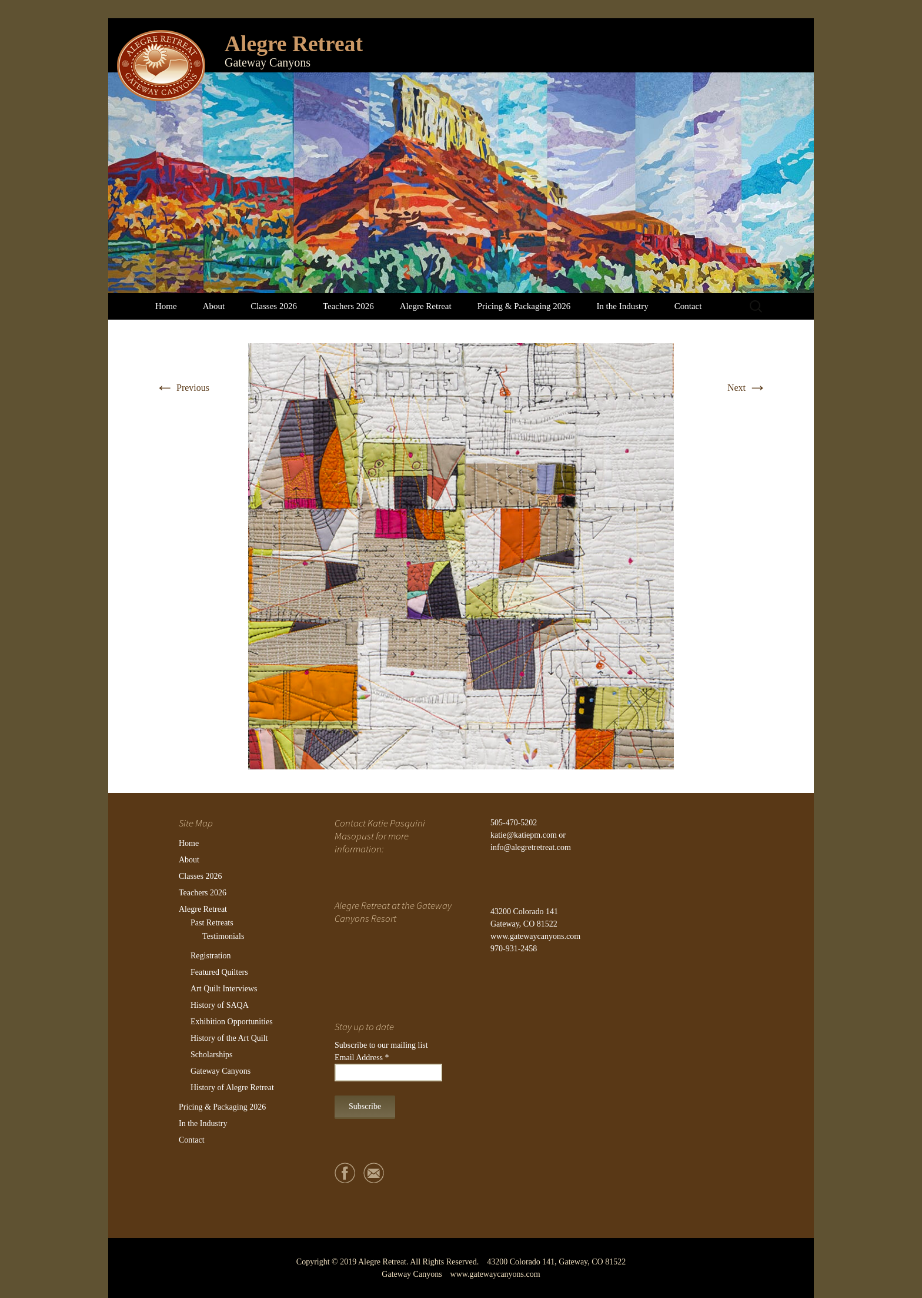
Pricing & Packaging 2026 (524, 306)
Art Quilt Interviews (224, 988)
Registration (210, 955)
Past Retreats (212, 922)
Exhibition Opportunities (232, 1021)
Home (166, 306)
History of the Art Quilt (229, 1038)
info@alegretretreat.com (530, 847)
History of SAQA (220, 1005)
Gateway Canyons (220, 1071)
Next (747, 388)
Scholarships (212, 1054)
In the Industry (622, 306)
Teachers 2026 (348, 306)
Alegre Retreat (426, 306)
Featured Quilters (219, 972)
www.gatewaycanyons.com (535, 936)
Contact (688, 306)
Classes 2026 (273, 306)
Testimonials (223, 936)
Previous (182, 388)
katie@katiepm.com (523, 835)
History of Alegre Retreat (232, 1087)
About (214, 306)
